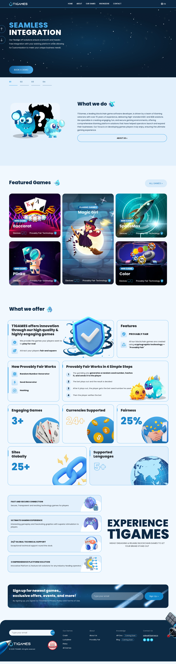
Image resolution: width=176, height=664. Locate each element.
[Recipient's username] (117, 596)
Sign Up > (154, 596)
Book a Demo (21, 70)
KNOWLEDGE (104, 4)
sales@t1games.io (150, 635)
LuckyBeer (67, 639)
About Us (93, 635)
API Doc (126, 635)
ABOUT (79, 4)
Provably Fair (95, 639)
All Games (67, 648)
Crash (65, 635)
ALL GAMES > (156, 183)
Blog (125, 639)
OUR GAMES (90, 4)
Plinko (65, 644)
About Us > (122, 138)
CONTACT (117, 4)
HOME (70, 4)
